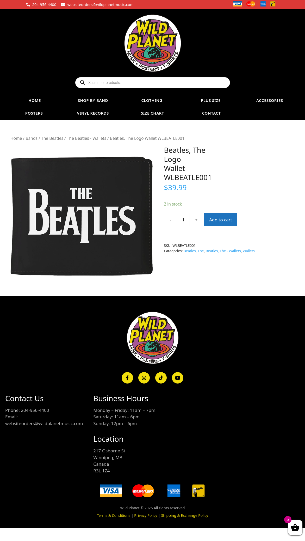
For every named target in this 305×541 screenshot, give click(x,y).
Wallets (249, 250)
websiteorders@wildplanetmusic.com (100, 4)
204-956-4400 (44, 4)
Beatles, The (194, 250)
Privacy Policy (145, 515)
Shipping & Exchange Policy (184, 515)
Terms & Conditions (113, 515)
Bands (32, 138)
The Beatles (52, 138)
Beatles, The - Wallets (223, 250)
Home (16, 138)
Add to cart (220, 220)
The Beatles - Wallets (86, 138)
